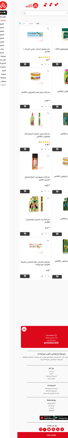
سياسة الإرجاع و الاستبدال (34, 393)
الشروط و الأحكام (34, 391)
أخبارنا (34, 374)
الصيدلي (34, 408)
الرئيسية (63, 19)
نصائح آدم (34, 406)
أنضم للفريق (34, 403)
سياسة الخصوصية (34, 389)
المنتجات (54, 19)
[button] (34, 5)
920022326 (34, 343)
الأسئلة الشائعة (34, 376)
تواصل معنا (34, 435)
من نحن (34, 371)
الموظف (34, 411)
